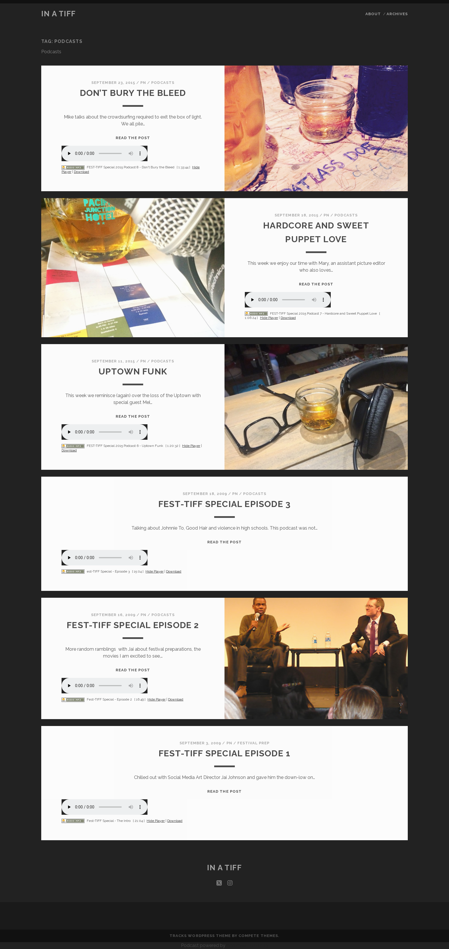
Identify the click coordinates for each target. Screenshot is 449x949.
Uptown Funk (133, 371)
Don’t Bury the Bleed (133, 93)
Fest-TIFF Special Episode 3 (224, 504)
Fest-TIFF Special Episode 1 (224, 753)
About (373, 14)
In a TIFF (58, 13)
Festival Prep (253, 743)
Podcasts (162, 82)
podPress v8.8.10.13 (247, 945)
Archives (397, 14)
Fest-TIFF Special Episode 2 (133, 625)
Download (81, 172)
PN (143, 82)
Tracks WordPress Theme (200, 936)
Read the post (133, 138)
